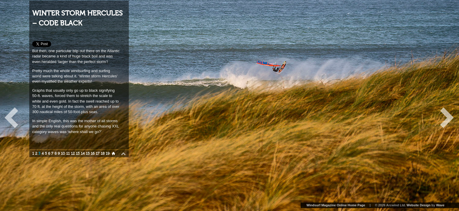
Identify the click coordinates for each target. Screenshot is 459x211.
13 (78, 154)
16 (93, 154)
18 (103, 154)
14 (83, 154)
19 (107, 154)
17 (98, 154)
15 (88, 154)
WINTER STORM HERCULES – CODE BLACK (77, 18)
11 (68, 154)
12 (73, 154)
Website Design (419, 205)
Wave (440, 205)
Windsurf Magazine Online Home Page (335, 205)
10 (63, 154)
